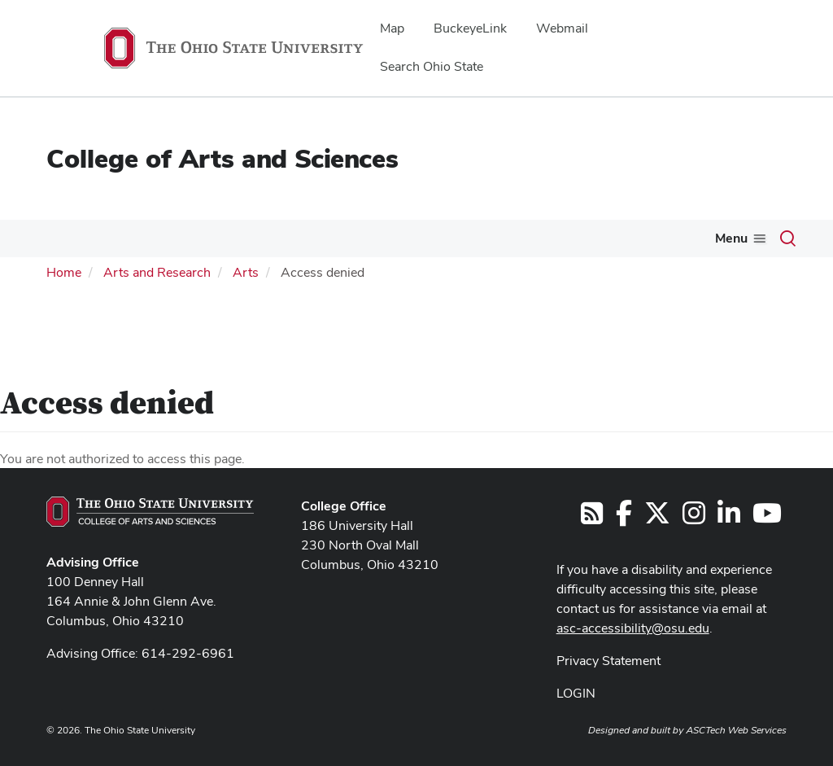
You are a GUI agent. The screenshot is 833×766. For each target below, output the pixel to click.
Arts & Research (512, 238)
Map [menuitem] (392, 28)
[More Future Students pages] (435, 243)
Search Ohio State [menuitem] (431, 66)
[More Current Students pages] (307, 243)
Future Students (383, 238)
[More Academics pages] (173, 243)
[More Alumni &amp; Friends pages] (702, 243)
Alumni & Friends (645, 238)
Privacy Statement (608, 658)
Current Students (252, 238)
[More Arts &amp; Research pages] (566, 243)
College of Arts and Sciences (222, 158)
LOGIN (575, 690)
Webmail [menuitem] (562, 28)
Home (63, 270)
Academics (134, 238)
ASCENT (758, 238)
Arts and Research (157, 270)
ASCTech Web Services (736, 727)
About (49, 238)
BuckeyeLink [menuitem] (470, 28)
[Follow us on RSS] (592, 515)
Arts (246, 270)
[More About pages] (73, 243)
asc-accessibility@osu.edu (632, 625)
